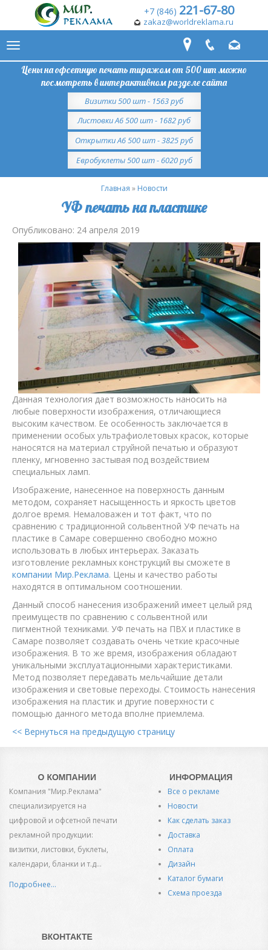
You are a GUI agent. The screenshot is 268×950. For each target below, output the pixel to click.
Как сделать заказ (199, 820)
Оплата (181, 849)
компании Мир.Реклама (60, 574)
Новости (152, 188)
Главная (115, 188)
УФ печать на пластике (134, 207)
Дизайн (181, 864)
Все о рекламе (194, 791)
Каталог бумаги (195, 878)
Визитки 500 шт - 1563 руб (134, 100)
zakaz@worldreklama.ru (188, 21)
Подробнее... (32, 884)
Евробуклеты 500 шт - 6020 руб (134, 160)
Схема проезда (195, 893)
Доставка (184, 835)
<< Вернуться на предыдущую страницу (93, 731)
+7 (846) (189, 11)
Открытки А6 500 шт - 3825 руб (134, 140)
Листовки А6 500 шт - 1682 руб (134, 120)
